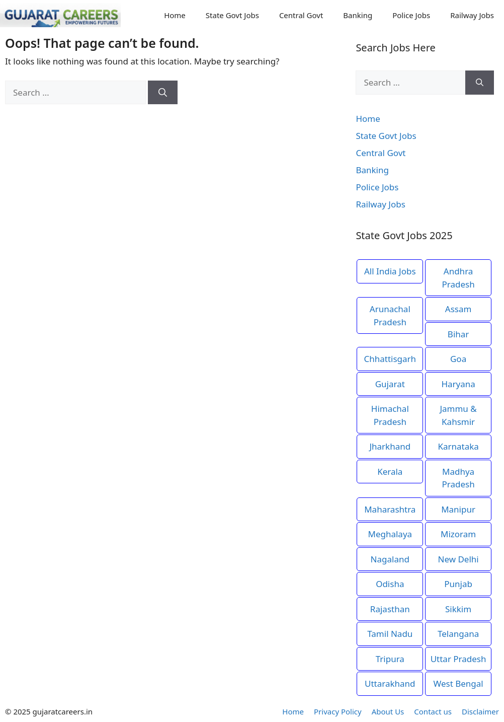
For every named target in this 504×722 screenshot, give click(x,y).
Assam (458, 309)
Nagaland (390, 559)
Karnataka (458, 446)
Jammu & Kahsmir (458, 415)
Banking (357, 15)
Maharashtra (389, 509)
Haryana (458, 384)
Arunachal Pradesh (390, 315)
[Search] (163, 93)
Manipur (458, 509)
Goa (458, 359)
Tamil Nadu (389, 633)
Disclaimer (480, 711)
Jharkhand (389, 446)
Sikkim (458, 609)
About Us (388, 711)
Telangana (458, 633)
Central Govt (301, 15)
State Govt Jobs (232, 15)
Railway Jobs (472, 15)
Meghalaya (390, 534)
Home (175, 15)
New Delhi (458, 559)
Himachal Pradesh (390, 415)
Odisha (390, 584)
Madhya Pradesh (458, 478)
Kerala (389, 471)
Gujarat (390, 384)
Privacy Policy (338, 711)
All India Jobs (390, 271)
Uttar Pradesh (458, 659)
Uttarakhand (390, 683)
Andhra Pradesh (458, 277)
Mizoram (458, 534)
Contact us (433, 711)
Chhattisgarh (390, 359)
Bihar (458, 334)
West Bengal (458, 683)
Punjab (458, 584)
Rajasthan (390, 609)
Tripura (390, 659)
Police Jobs (411, 15)
